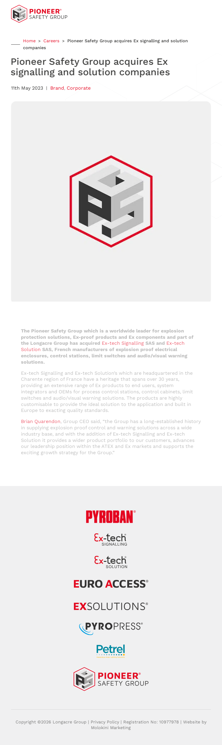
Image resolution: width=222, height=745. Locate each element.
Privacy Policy (105, 722)
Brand (57, 88)
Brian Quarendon (40, 421)
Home (29, 40)
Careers (51, 40)
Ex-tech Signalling (123, 343)
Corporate (79, 88)
